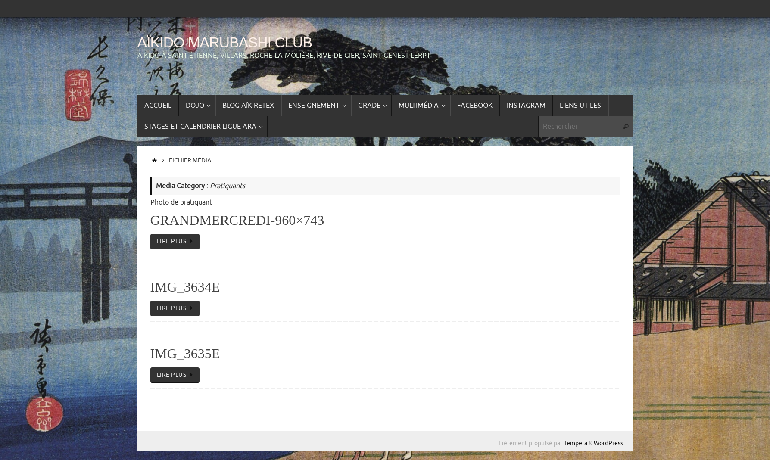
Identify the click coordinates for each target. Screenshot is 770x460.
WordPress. (609, 443)
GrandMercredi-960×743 (237, 220)
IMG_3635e (185, 353)
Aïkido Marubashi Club (224, 42)
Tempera (575, 443)
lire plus (176, 241)
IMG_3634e (185, 287)
